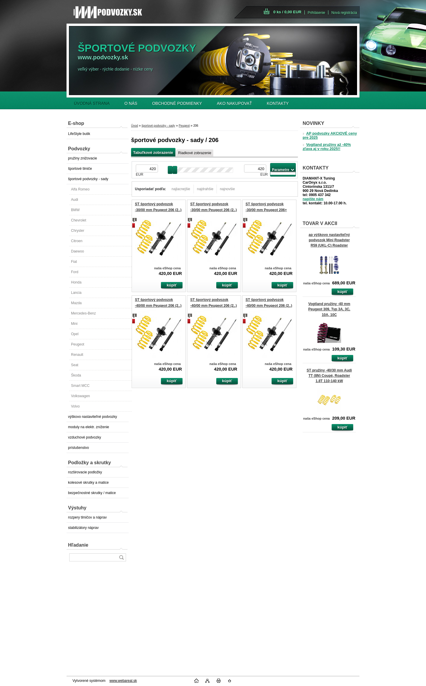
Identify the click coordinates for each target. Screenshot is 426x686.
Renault (77, 355)
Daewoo (77, 251)
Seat (74, 365)
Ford (74, 272)
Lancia (76, 293)
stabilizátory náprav (83, 528)
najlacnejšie (181, 189)
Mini (74, 324)
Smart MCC (80, 386)
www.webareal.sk (123, 681)
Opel (74, 334)
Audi (74, 200)
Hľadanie (78, 545)
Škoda (76, 375)
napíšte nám (313, 199)
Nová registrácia (344, 13)
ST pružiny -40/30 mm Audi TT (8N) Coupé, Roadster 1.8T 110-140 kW (329, 375)
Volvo (75, 406)
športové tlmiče (80, 169)
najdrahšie (205, 189)
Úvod (134, 125)
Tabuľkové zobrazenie (153, 152)
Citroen (77, 241)
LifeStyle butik (79, 134)
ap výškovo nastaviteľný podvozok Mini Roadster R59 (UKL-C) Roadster (329, 240)
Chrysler (77, 231)
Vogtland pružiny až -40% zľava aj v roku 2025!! (327, 147)
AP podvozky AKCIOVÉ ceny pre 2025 (330, 135)
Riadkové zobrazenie (194, 153)
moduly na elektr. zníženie (88, 427)
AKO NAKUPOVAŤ (234, 103)
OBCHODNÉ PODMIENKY (177, 103)
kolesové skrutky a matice (88, 482)
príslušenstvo (78, 448)
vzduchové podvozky (84, 437)
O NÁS (131, 103)
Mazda (76, 303)
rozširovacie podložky (85, 472)
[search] (121, 557)
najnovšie (227, 189)
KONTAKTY (278, 103)
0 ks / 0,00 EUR (287, 12)
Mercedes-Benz (83, 313)
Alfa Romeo (80, 189)
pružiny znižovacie (82, 158)
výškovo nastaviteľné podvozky (92, 417)
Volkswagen (80, 396)
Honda (76, 282)
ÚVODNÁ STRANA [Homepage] (92, 103)
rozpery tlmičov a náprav (87, 517)
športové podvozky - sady (88, 179)
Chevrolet (78, 220)
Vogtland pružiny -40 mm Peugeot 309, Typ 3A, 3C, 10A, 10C (329, 309)
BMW (75, 210)
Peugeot (77, 344)
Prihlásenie (316, 13)
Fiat (74, 262)
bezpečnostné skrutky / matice (92, 493)
